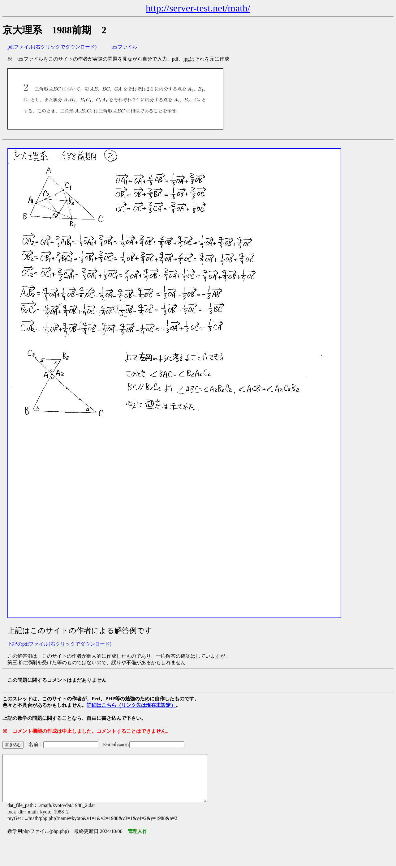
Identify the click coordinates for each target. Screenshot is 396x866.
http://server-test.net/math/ (198, 8)
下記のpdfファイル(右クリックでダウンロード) (59, 644)
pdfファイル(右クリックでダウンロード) (52, 46)
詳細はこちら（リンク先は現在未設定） (131, 705)
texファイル (124, 46)
